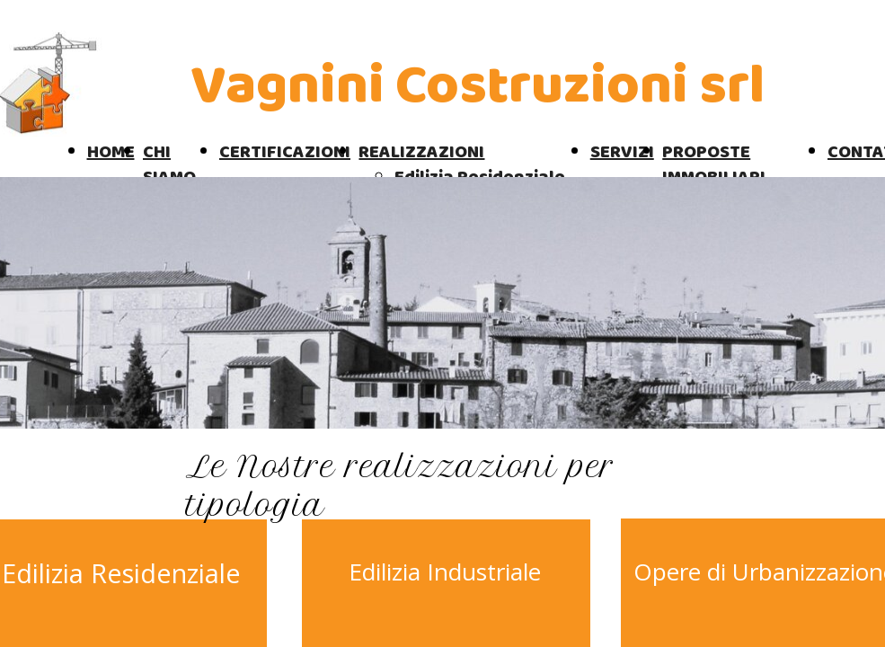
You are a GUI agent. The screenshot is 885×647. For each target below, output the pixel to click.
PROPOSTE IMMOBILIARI (714, 164)
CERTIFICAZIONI (284, 152)
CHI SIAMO (169, 164)
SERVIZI (622, 152)
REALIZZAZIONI (421, 152)
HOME (111, 152)
